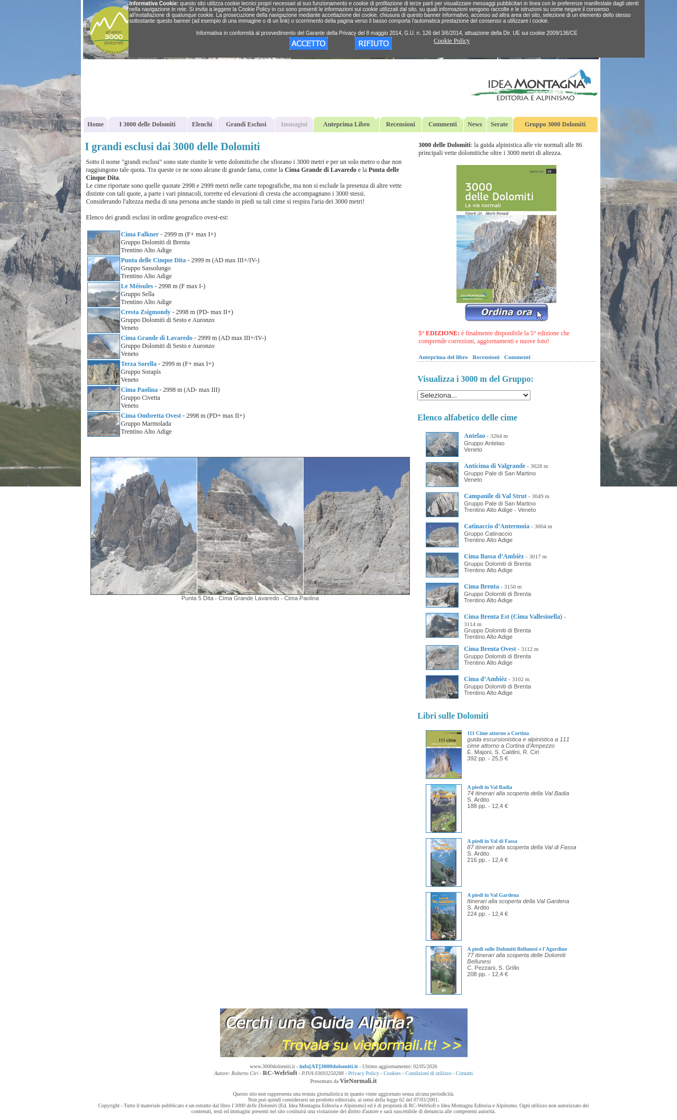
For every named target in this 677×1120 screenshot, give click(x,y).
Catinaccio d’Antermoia (496, 526)
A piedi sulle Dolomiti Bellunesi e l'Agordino (517, 949)
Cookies (392, 1073)
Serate (499, 124)
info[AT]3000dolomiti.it (328, 1066)
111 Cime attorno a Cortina (498, 733)
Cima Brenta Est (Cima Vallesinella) (513, 616)
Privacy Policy (363, 1073)
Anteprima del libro (443, 357)
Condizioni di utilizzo (428, 1073)
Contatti (464, 1073)
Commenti (442, 124)
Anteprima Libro (346, 124)
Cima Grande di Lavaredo (157, 338)
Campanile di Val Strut (495, 496)
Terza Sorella (139, 364)
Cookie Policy (452, 40)
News (475, 124)
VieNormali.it (358, 1081)
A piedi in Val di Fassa (492, 841)
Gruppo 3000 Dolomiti (555, 124)
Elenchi (202, 124)
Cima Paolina (139, 389)
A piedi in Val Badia (489, 787)
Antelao (474, 435)
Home (95, 124)
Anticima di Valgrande (494, 466)
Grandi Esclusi (246, 124)
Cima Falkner (140, 234)
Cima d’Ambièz (485, 679)
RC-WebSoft (280, 1073)
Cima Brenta (481, 586)
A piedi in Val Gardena (493, 895)
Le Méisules (137, 286)
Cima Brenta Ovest (490, 649)
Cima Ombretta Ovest (151, 415)
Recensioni (400, 124)
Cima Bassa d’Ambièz (494, 556)
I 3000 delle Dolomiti (148, 124)
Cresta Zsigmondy (146, 312)
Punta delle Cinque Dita (153, 260)
